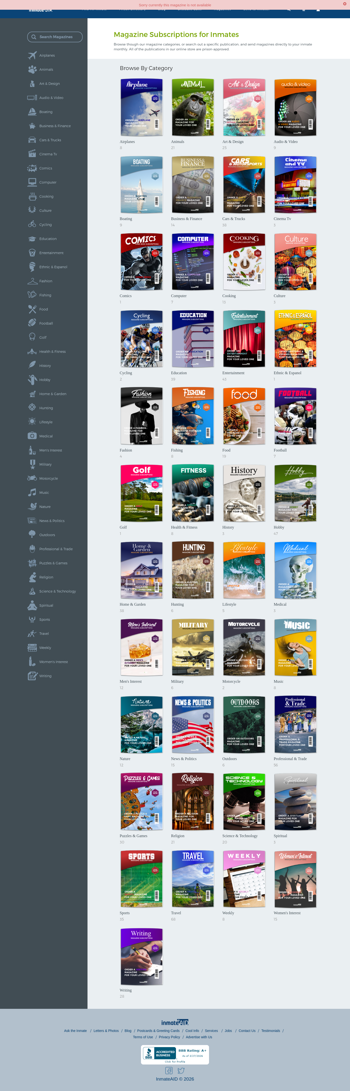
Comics (45, 168)
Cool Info (192, 1031)
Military (45, 464)
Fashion (45, 281)
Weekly (45, 648)
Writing (45, 676)
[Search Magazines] (61, 37)
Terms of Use (143, 1037)
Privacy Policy (169, 1037)
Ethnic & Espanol (53, 267)
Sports (44, 619)
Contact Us (247, 1031)
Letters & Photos (106, 1031)
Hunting (46, 408)
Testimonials (270, 1031)
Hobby (44, 380)
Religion (46, 577)
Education (48, 239)
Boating (45, 112)
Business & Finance (55, 126)
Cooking (46, 196)
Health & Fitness (52, 351)
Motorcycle (48, 478)
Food (43, 309)
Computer (47, 182)
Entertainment (51, 253)
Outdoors (47, 535)
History (45, 366)
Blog (128, 1031)
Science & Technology (57, 591)
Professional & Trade (56, 549)
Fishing (45, 295)
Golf (42, 337)
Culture (45, 210)
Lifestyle (45, 422)
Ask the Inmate (76, 1031)
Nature (45, 507)
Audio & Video (51, 98)
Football (46, 323)
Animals (46, 69)
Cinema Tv (48, 154)
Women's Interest (53, 662)
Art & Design (49, 83)
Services (212, 1031)
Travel (44, 633)
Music (44, 492)
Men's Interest (50, 450)
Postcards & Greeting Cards (158, 1031)
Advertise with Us (199, 1037)
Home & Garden (52, 394)
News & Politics (51, 521)
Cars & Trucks (50, 140)
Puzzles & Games (53, 563)
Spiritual (46, 605)
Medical (46, 436)
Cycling (45, 224)
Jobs (229, 1031)
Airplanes (47, 55)
